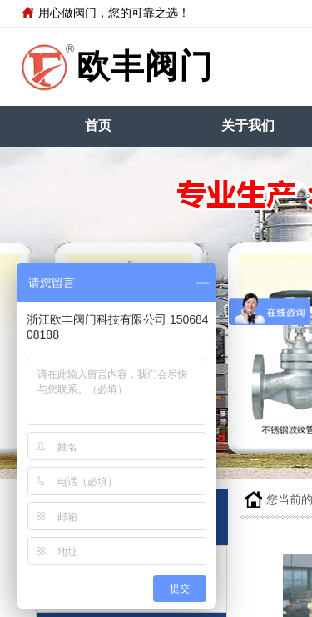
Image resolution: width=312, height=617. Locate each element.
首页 (98, 125)
